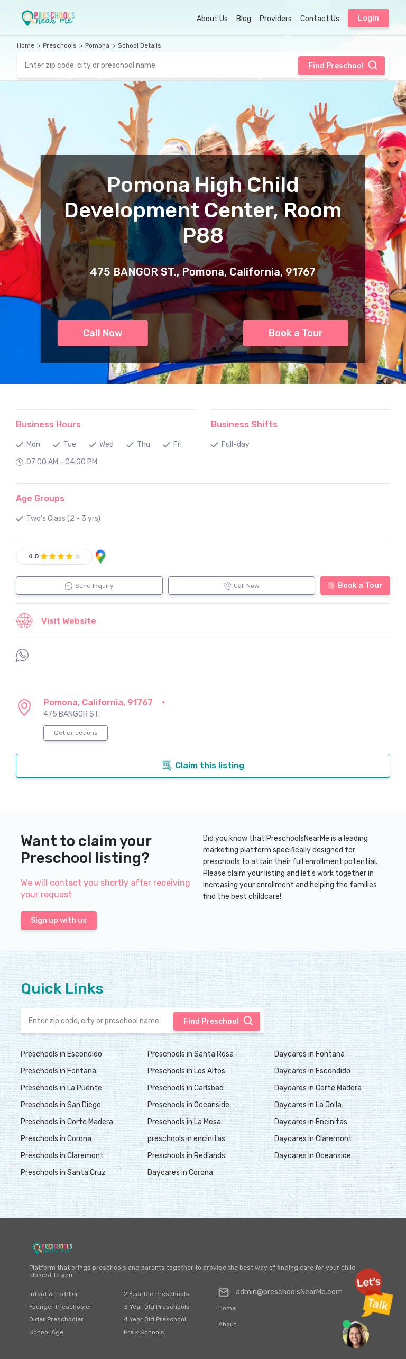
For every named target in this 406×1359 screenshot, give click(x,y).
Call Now (103, 333)
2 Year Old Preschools (156, 1294)
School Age (46, 1332)
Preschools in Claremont (62, 1155)
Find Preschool (343, 65)
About (227, 1324)
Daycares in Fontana (309, 1054)
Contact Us (319, 18)
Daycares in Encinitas (310, 1121)
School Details (139, 45)
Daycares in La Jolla (308, 1104)
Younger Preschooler (60, 1306)
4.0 (33, 556)
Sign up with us (59, 920)
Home (25, 45)
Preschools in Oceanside (188, 1104)
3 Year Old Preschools (157, 1306)
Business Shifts (244, 424)
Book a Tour (296, 333)
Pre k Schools (144, 1332)
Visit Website (56, 620)
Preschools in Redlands (186, 1155)
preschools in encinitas (186, 1138)
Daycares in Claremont (313, 1138)
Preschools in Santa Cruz (63, 1172)
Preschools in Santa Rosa (190, 1054)
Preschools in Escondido (61, 1054)
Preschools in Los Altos (186, 1071)
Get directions (76, 733)
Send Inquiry (89, 586)
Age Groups (40, 498)
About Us (212, 18)
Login (368, 18)
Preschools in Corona (56, 1138)
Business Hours (48, 424)
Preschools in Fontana (58, 1071)
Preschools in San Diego (61, 1104)
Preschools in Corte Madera (67, 1121)
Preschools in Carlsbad (185, 1087)
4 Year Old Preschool (155, 1319)
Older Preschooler (56, 1319)
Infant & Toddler (53, 1294)
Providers (276, 18)
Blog (243, 18)
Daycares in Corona (180, 1172)
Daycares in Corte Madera (318, 1087)
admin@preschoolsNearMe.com (280, 1292)
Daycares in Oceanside (312, 1155)
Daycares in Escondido (312, 1071)
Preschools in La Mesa (184, 1121)
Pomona (97, 45)
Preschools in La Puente (61, 1087)
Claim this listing (203, 765)
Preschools (60, 45)
